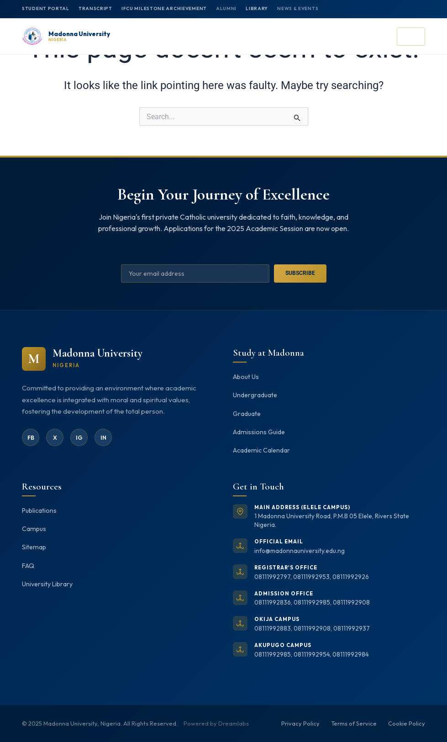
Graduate (247, 413)
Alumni (227, 8)
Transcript (95, 8)
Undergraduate (255, 394)
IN (103, 436)
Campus (34, 529)
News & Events (298, 8)
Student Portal (45, 8)
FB (30, 436)
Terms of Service (354, 723)
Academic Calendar (261, 450)
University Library (48, 585)
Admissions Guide (259, 431)
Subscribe (300, 272)
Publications (40, 510)
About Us (246, 376)
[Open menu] (411, 36)
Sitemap (34, 547)
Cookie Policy (406, 723)
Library (258, 8)
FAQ (28, 566)
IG (79, 436)
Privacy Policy (300, 723)
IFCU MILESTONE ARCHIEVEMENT (164, 8)
